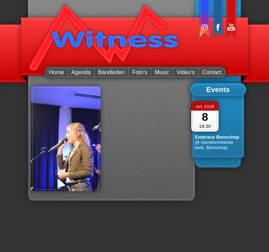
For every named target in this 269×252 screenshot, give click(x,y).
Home (56, 72)
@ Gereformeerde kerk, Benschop (214, 145)
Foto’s (139, 72)
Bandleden (111, 72)
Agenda (81, 72)
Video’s (186, 72)
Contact (211, 72)
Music (162, 72)
